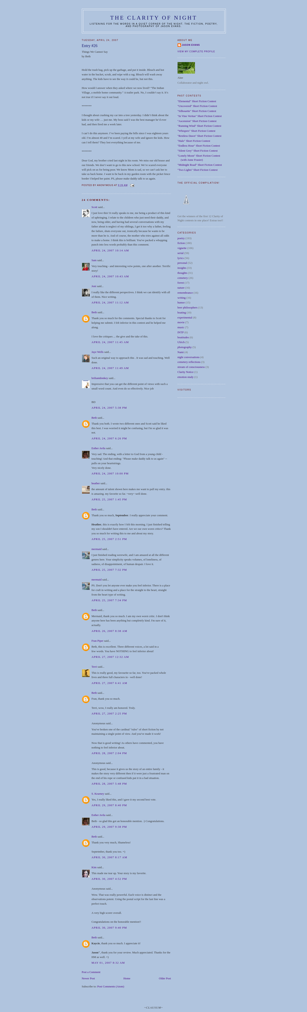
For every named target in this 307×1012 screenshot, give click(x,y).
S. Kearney (98, 793)
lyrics (181, 258)
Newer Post (88, 978)
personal (182, 262)
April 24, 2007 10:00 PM (110, 473)
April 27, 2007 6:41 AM (109, 683)
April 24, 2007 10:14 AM (110, 250)
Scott (94, 207)
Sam (94, 260)
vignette (182, 248)
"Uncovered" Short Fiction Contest (197, 106)
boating (182, 312)
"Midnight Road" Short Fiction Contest (200, 164)
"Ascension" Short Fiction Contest (197, 121)
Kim (94, 867)
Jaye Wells (98, 352)
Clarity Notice (186, 372)
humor (181, 302)
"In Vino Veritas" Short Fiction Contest (200, 116)
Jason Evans (191, 45)
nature (181, 287)
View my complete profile (196, 51)
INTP (181, 332)
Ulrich (181, 342)
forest (181, 282)
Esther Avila (99, 448)
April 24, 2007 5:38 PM (109, 407)
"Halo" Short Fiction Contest (194, 140)
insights (182, 267)
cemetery (183, 277)
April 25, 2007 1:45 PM (109, 499)
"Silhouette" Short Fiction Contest (197, 111)
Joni (94, 286)
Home (126, 978)
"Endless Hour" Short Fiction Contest (199, 145)
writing (182, 297)
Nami (181, 352)
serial (181, 253)
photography (185, 347)
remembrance (185, 292)
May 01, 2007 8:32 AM (108, 962)
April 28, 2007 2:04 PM (109, 753)
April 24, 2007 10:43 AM (110, 276)
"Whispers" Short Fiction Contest (196, 130)
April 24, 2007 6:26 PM (109, 438)
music (181, 327)
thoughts (182, 272)
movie (181, 322)
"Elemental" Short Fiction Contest (197, 101)
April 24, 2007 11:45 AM (110, 342)
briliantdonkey (100, 378)
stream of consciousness (191, 367)
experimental (185, 317)
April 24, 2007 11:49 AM (110, 368)
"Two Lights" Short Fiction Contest (198, 169)
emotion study (186, 377)
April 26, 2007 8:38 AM (109, 631)
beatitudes (183, 337)
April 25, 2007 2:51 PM (109, 539)
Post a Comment (91, 972)
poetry (181, 238)
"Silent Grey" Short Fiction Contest (198, 150)
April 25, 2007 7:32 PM (109, 569)
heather (96, 483)
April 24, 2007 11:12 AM (110, 302)
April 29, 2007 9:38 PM (109, 826)
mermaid (97, 549)
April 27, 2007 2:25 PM (109, 713)
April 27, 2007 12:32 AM (110, 656)
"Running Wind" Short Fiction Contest (199, 125)
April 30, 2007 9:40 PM (109, 927)
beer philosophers (188, 307)
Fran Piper (98, 640)
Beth (94, 312)
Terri (94, 666)
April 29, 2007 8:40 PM (109, 805)
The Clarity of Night (153, 18)
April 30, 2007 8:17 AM (109, 857)
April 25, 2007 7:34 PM (109, 600)
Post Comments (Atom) (110, 986)
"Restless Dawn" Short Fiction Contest (199, 135)
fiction (181, 243)
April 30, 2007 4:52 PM (109, 878)
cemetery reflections (189, 362)
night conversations (189, 357)
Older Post (165, 978)
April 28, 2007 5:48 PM (109, 783)
